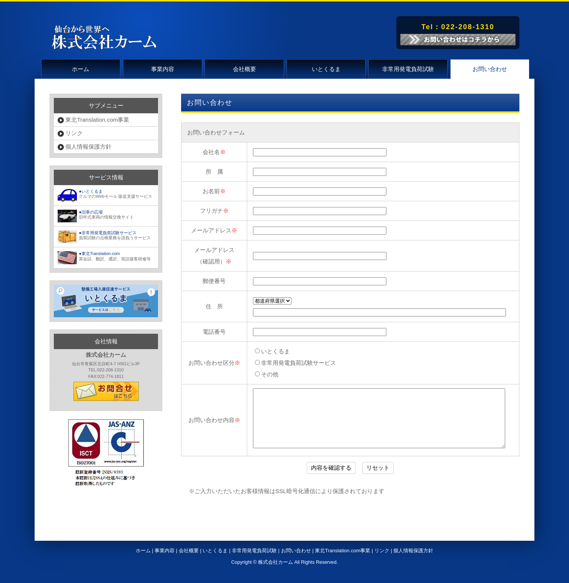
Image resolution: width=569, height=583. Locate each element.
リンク (70, 133)
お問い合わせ (490, 69)
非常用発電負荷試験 (408, 69)
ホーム (80, 69)
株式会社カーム (275, 573)
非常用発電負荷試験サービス (295, 362)
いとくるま (326, 69)
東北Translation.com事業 (93, 119)
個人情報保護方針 (84, 146)
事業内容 (162, 69)
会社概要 (244, 69)
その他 (266, 374)
